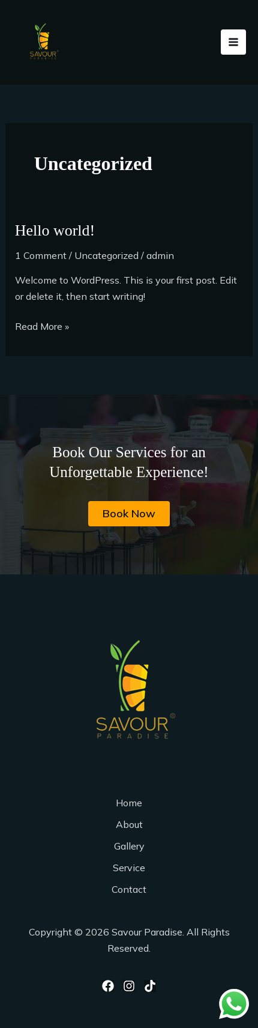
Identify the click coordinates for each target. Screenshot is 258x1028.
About (129, 824)
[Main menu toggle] (233, 42)
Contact (129, 889)
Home (129, 803)
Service (129, 868)
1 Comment (41, 255)
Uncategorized (106, 255)
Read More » (42, 325)
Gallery (129, 846)
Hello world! (55, 230)
